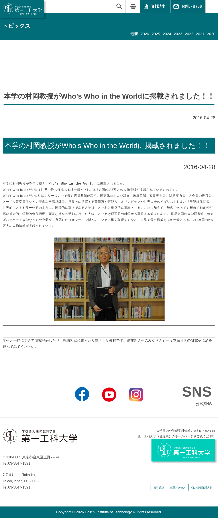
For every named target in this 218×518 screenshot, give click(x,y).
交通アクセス (178, 487)
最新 (131, 34)
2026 (141, 34)
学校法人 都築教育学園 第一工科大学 (22, 9)
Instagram (136, 407)
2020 (210, 34)
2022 (187, 34)
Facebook (82, 407)
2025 (153, 34)
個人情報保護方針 (201, 487)
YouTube (109, 407)
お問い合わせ (192, 6)
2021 (199, 34)
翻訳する (133, 6)
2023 (176, 34)
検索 (119, 6)
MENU (211, 6)
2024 (164, 34)
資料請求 (158, 6)
